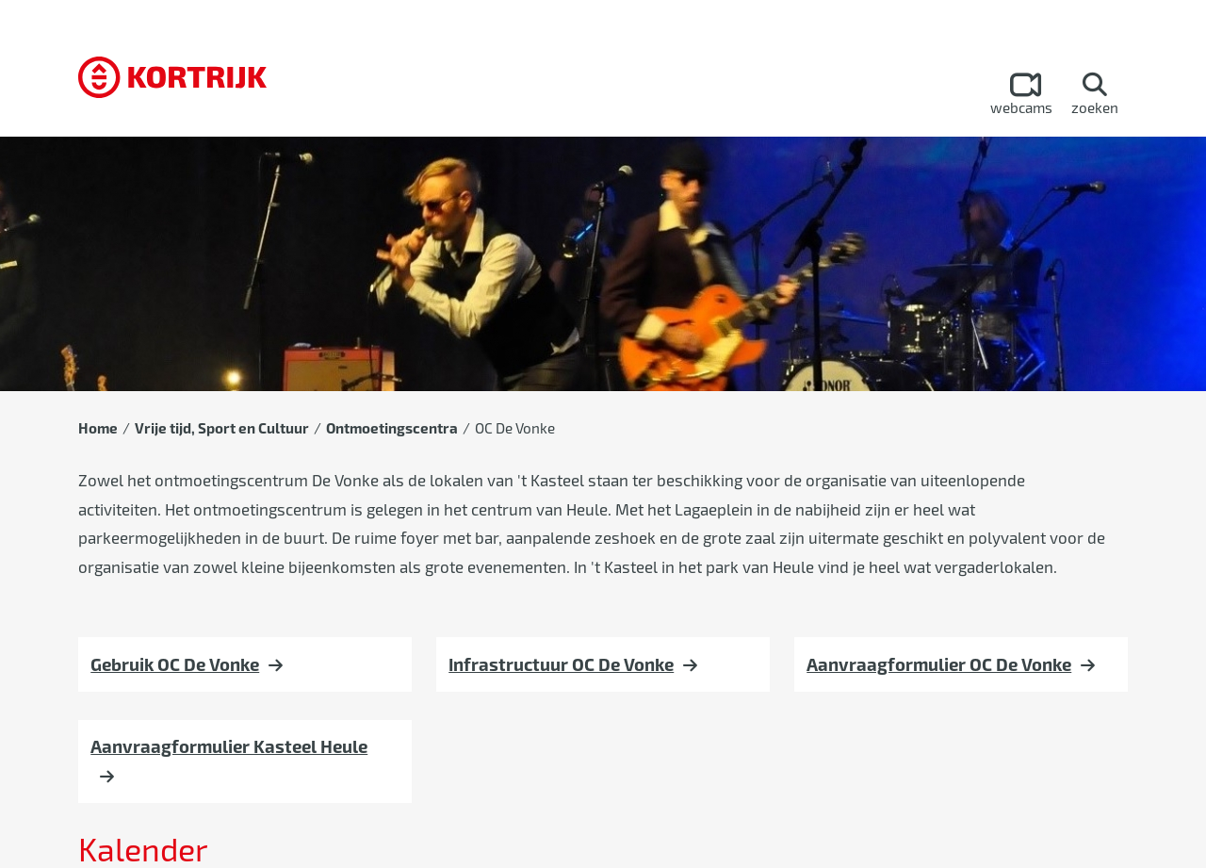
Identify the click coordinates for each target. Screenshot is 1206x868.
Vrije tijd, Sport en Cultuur (222, 427)
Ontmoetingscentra (392, 427)
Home (98, 427)
